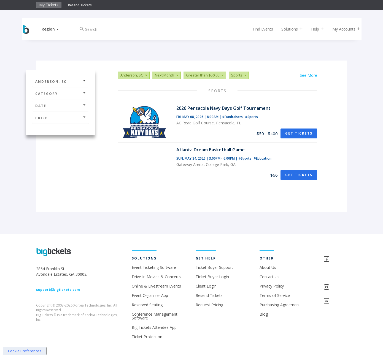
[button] (54, 29)
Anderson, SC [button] (60, 81)
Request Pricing (209, 304)
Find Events (259, 29)
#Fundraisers (233, 116)
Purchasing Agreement (280, 304)
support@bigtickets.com (58, 289)
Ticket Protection (147, 336)
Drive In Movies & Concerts (156, 276)
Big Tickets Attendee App (154, 327)
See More (308, 75)
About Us (268, 267)
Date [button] (60, 105)
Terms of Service (275, 295)
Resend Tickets (80, 5)
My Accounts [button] (342, 29)
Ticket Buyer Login (212, 276)
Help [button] (313, 29)
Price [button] (60, 118)
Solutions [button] (288, 29)
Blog (264, 314)
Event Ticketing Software (154, 267)
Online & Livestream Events (156, 286)
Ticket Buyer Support (214, 267)
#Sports (251, 116)
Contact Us (269, 276)
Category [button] (60, 93)
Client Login (206, 286)
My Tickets (48, 4)
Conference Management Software (154, 316)
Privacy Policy (272, 286)
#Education (262, 158)
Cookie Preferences (24, 350)
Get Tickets (298, 133)
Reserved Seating (147, 304)
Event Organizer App (150, 295)
